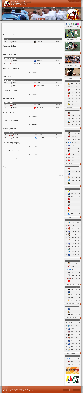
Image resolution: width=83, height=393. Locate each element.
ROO (73, 142)
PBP (72, 346)
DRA (73, 118)
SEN (72, 98)
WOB (72, 328)
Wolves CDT (39, 60)
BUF (73, 115)
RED (72, 89)
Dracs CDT (15, 82)
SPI (72, 331)
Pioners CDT (40, 41)
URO (72, 95)
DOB (72, 349)
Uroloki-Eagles (40, 107)
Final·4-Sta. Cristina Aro (11, 151)
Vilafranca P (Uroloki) (10, 90)
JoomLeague (32, 181)
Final (4, 167)
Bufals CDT (15, 134)
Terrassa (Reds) (9, 27)
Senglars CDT (16, 63)
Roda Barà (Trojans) (10, 76)
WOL (73, 145)
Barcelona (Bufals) (9, 46)
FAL (72, 101)
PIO (72, 112)
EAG (72, 92)
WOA (72, 343)
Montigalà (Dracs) (9, 112)
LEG (72, 104)
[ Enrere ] (61, 175)
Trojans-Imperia (40, 85)
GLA (72, 322)
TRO (73, 154)
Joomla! (5, 390)
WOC (72, 340)
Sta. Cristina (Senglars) (11, 143)
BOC (72, 86)
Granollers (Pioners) (10, 121)
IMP (72, 83)
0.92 (39, 181)
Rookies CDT (41, 137)
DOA (72, 325)
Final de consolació (10, 159)
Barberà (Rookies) (9, 129)
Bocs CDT (15, 41)
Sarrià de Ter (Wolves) (11, 35)
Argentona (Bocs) (9, 54)
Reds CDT (15, 104)
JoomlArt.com (26, 389)
